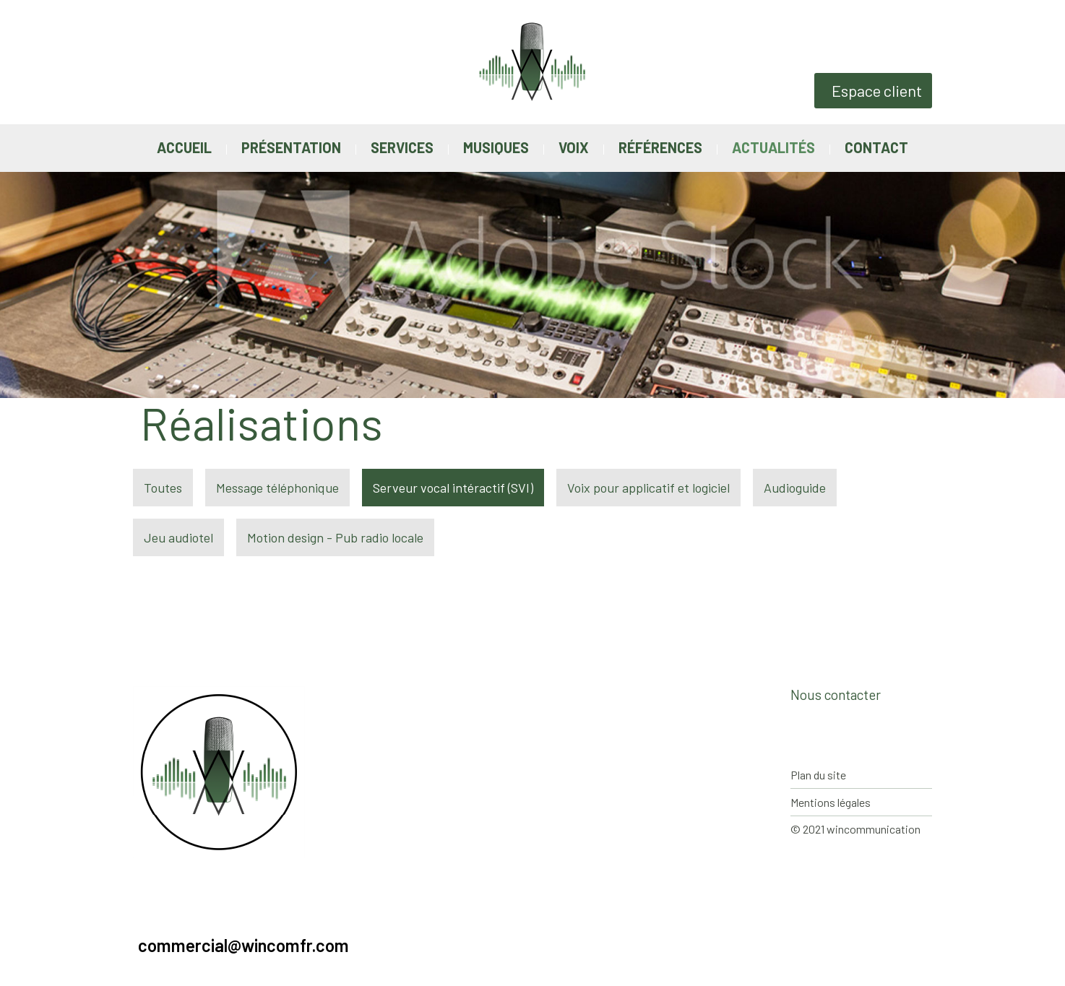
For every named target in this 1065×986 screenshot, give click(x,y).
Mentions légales (830, 802)
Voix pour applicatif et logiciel (648, 488)
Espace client (877, 90)
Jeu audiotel (178, 537)
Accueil (184, 147)
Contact (876, 147)
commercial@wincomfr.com (243, 945)
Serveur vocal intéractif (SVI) (453, 488)
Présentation (291, 147)
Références (660, 147)
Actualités (773, 147)
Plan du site (818, 775)
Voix (574, 147)
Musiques (496, 147)
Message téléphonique (277, 488)
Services (402, 147)
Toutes (163, 488)
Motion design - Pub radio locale (335, 537)
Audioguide (795, 488)
